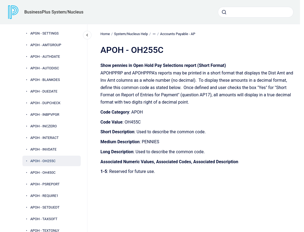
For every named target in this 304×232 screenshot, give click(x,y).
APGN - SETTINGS (44, 33)
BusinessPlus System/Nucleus (53, 12)
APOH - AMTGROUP (45, 45)
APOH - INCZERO (43, 126)
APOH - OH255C (43, 161)
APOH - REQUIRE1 (44, 196)
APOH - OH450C (43, 172)
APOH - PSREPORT (45, 184)
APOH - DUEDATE (44, 91)
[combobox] (255, 12)
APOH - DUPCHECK (45, 103)
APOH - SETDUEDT (44, 207)
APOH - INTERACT (44, 138)
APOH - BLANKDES (45, 80)
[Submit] (224, 12)
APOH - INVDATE (43, 149)
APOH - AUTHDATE (45, 56)
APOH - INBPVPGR (44, 114)
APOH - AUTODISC (44, 68)
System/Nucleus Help (131, 34)
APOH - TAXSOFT (43, 219)
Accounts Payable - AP (177, 34)
